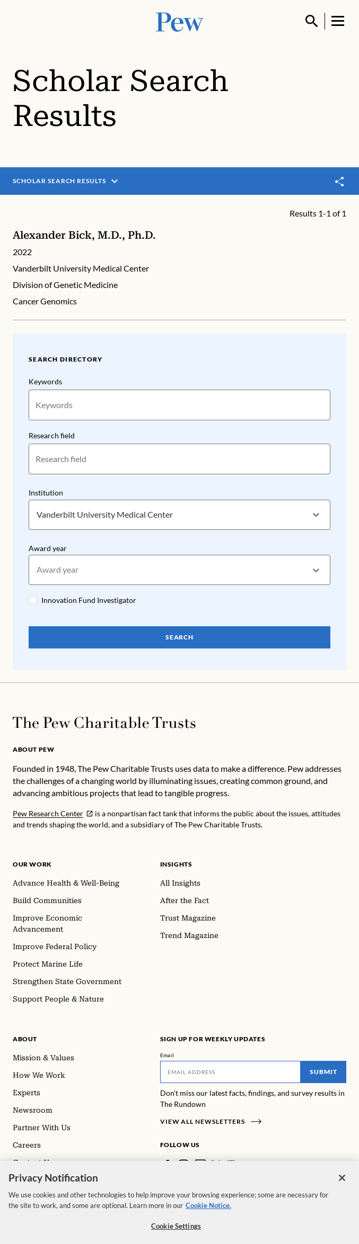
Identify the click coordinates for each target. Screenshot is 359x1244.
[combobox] (37, 514)
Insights (176, 864)
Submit (323, 1072)
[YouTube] (231, 1164)
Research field (52, 435)
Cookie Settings (176, 1231)
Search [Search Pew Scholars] (179, 637)
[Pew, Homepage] (180, 21)
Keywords (45, 381)
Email (167, 1055)
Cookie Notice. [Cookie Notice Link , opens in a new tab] (208, 1209)
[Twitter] (216, 1164)
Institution (46, 492)
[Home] (104, 722)
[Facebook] (166, 1164)
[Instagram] (183, 1164)
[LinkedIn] (200, 1164)
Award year (48, 547)
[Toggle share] (340, 182)
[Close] (342, 1182)
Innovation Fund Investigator (88, 600)
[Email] (230, 1072)
